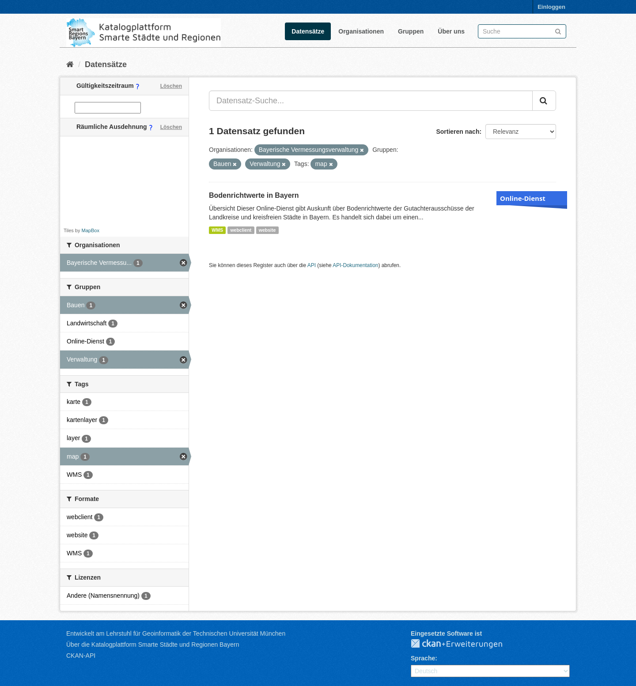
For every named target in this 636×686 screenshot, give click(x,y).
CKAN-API (80, 655)
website (267, 230)
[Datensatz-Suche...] (371, 100)
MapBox (90, 230)
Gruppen (411, 31)
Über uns (451, 31)
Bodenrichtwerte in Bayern (254, 195)
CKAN (464, 644)
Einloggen (551, 7)
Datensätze (308, 31)
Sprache (423, 658)
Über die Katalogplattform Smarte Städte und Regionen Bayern (152, 644)
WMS (217, 230)
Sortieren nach (457, 131)
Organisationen (361, 31)
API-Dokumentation (355, 265)
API (311, 265)
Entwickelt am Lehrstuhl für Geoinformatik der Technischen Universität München (175, 633)
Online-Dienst (522, 198)
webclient (240, 230)
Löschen (171, 86)
